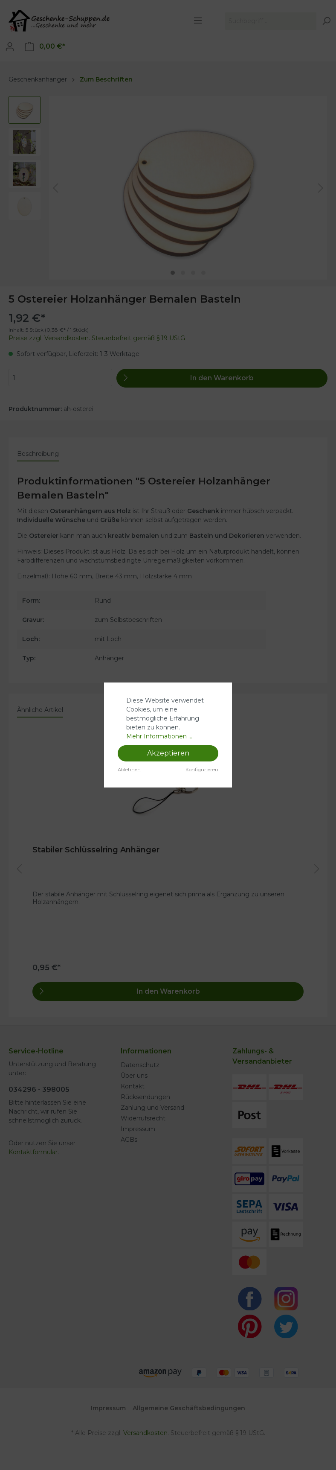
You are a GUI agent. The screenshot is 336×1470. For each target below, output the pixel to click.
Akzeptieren (168, 753)
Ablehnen (129, 770)
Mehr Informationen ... (159, 736)
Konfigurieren (201, 770)
